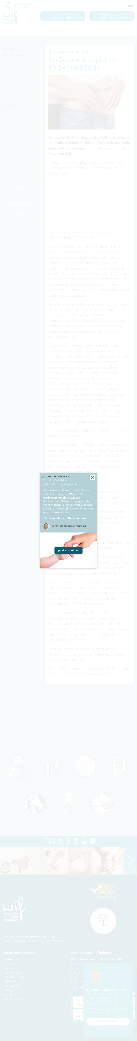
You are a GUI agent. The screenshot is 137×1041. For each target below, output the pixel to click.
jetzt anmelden (68, 550)
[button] (92, 477)
